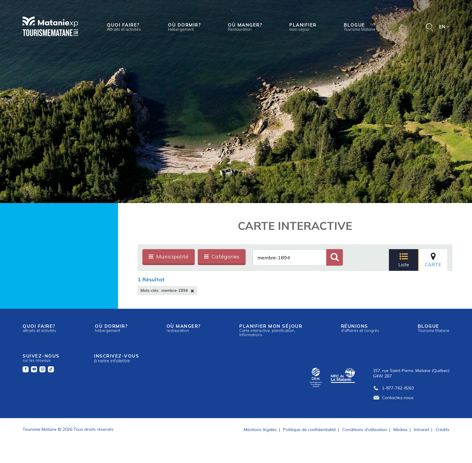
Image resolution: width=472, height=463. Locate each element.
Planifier (303, 27)
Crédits (442, 429)
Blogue (359, 27)
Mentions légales (260, 429)
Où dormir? (184, 27)
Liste (403, 259)
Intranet (421, 429)
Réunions (360, 328)
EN (444, 27)
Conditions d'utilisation (364, 429)
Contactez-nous (393, 397)
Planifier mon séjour (270, 330)
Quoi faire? (124, 27)
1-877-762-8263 (393, 388)
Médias (400, 429)
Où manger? (245, 27)
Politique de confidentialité (309, 429)
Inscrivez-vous (116, 358)
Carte (433, 259)
